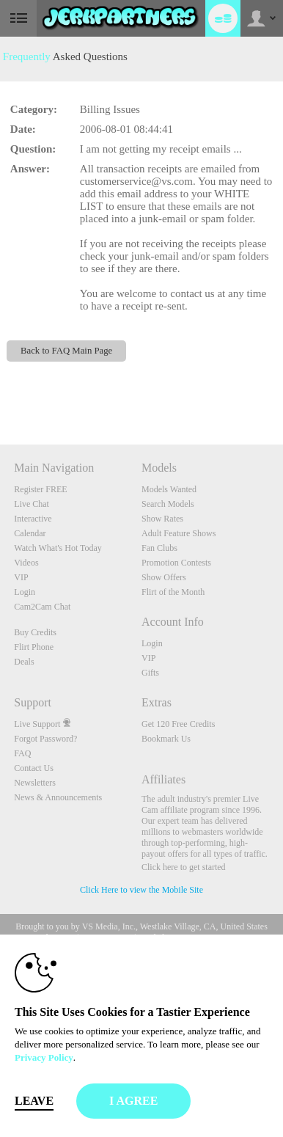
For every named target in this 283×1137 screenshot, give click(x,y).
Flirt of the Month (173, 592)
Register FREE (40, 489)
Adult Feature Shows (179, 533)
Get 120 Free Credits (178, 724)
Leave (34, 1100)
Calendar (29, 533)
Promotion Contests (176, 562)
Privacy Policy (44, 1057)
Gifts (150, 673)
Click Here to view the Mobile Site (141, 890)
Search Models (168, 504)
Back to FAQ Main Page (66, 351)
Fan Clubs (159, 548)
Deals (24, 662)
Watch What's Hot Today (58, 548)
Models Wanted (169, 489)
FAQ (22, 753)
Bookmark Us (166, 739)
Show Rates (162, 518)
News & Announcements (58, 797)
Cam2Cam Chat (42, 607)
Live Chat (31, 504)
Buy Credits (35, 632)
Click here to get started (184, 867)
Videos (26, 562)
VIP (21, 577)
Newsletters (35, 783)
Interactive (32, 518)
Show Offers (164, 577)
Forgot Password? (45, 739)
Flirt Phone (34, 647)
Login (24, 592)
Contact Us (34, 768)
